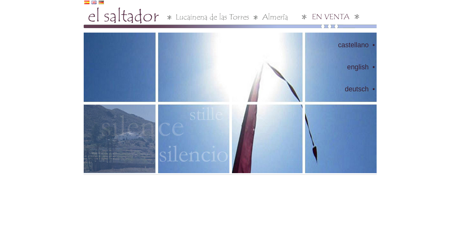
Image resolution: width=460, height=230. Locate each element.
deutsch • (360, 89)
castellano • (356, 45)
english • (361, 67)
